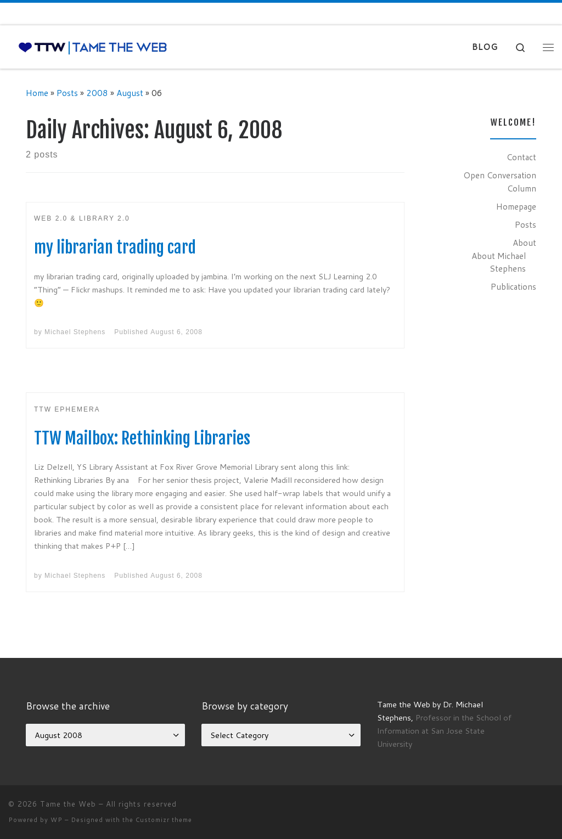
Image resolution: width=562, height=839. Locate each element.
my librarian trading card (115, 247)
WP (56, 819)
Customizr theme (164, 819)
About (524, 243)
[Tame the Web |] (92, 46)
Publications (513, 286)
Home (37, 93)
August (129, 93)
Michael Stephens (74, 332)
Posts (67, 93)
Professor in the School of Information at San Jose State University (444, 731)
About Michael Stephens (498, 262)
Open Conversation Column (499, 181)
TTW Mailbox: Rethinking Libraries (142, 438)
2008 (97, 93)
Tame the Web (68, 804)
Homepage (516, 206)
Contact (521, 157)
